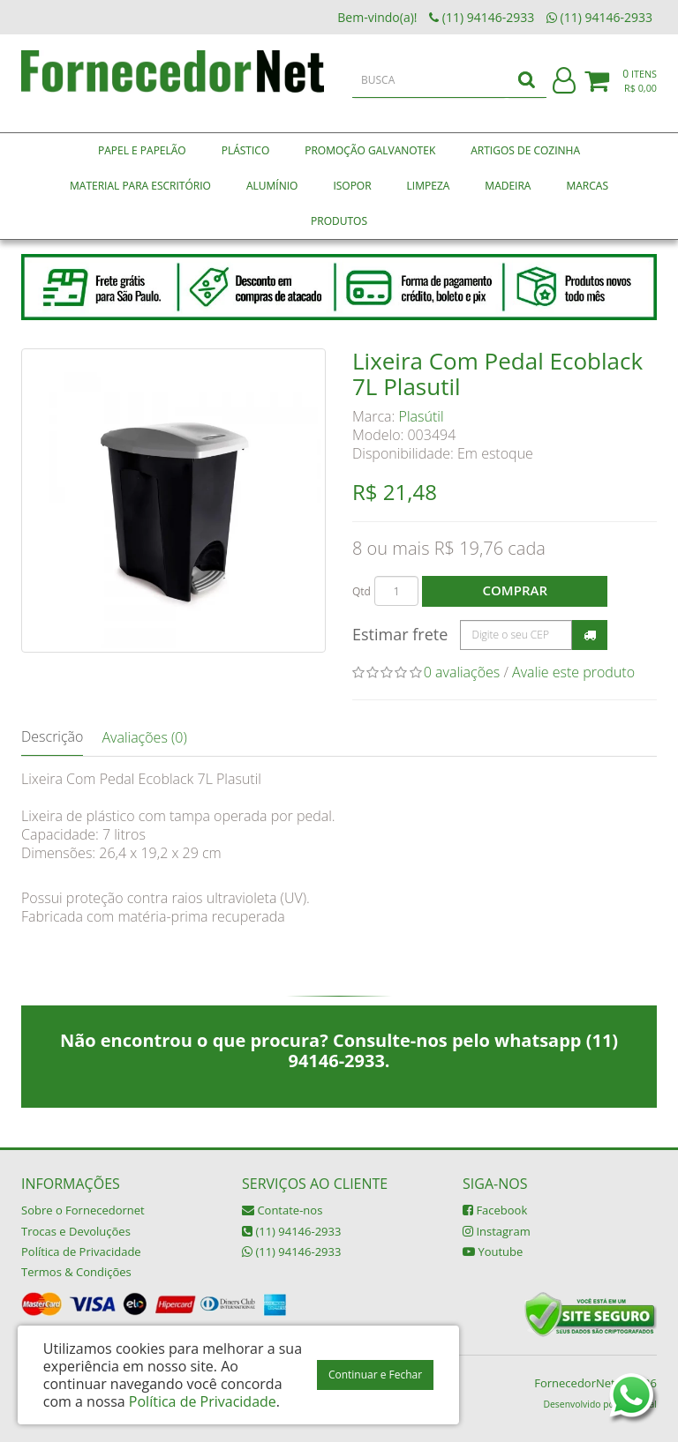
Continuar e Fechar (375, 1374)
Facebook (495, 1210)
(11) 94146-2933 (291, 1231)
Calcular (590, 635)
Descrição (52, 736)
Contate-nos (282, 1210)
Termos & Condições (76, 1272)
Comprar (515, 590)
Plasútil (421, 416)
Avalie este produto (573, 672)
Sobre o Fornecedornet (83, 1210)
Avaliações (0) (144, 737)
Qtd (361, 591)
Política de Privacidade (81, 1251)
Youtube (493, 1251)
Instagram (497, 1231)
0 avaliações (462, 672)
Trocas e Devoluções (76, 1231)
